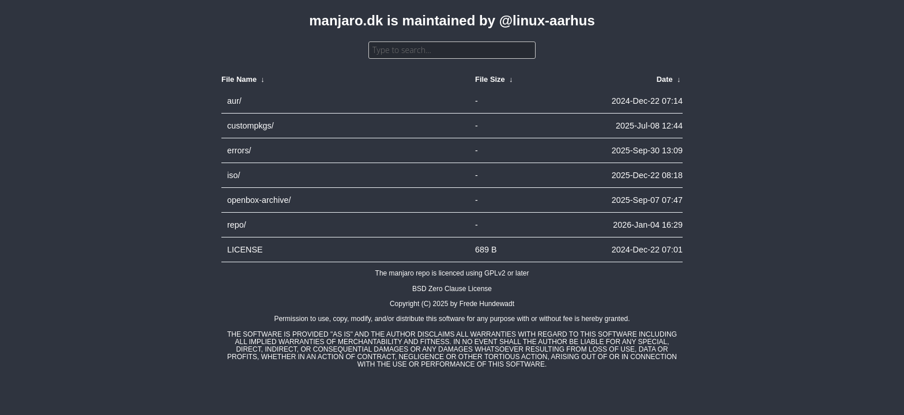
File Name (239, 79)
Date (665, 79)
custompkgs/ (250, 125)
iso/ (233, 175)
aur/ (234, 100)
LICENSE (245, 249)
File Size (490, 79)
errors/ (239, 150)
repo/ (236, 224)
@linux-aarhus (547, 20)
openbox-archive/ (259, 200)
